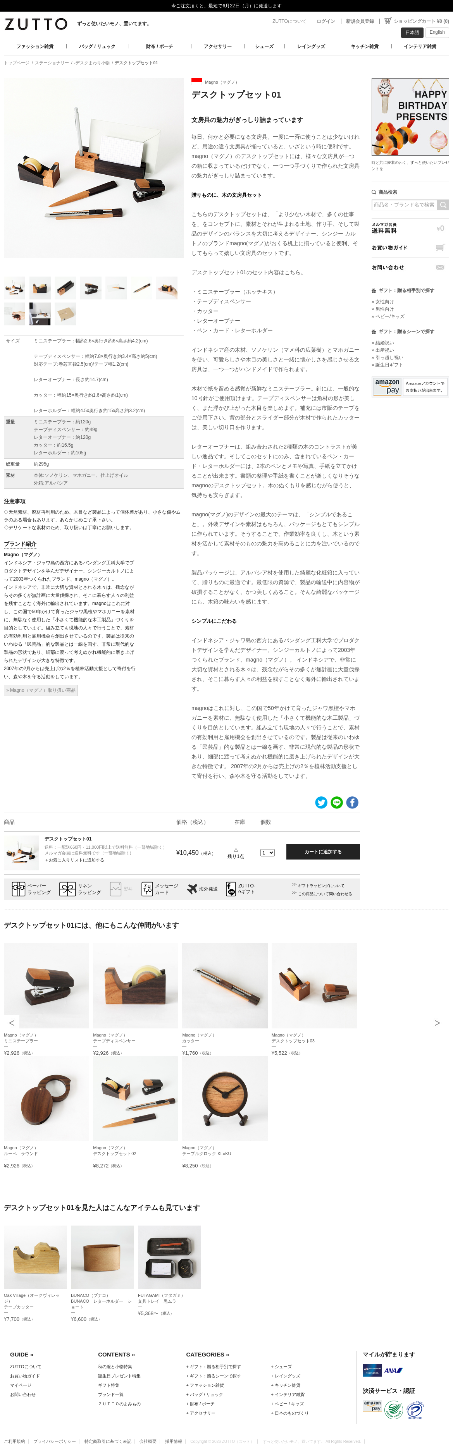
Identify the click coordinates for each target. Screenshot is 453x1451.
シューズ (264, 46)
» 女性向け (383, 301)
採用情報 (173, 1441)
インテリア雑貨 (420, 46)
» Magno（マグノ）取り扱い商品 (41, 690)
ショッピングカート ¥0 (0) (421, 21)
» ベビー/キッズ (388, 316)
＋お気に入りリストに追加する (74, 860)
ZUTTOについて (289, 21)
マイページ (20, 1385)
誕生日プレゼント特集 (119, 1376)
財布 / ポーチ (159, 46)
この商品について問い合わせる (325, 894)
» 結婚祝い (383, 343)
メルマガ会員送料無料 (410, 228)
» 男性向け (383, 309)
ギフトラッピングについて (321, 886)
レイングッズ (311, 46)
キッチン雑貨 (365, 46)
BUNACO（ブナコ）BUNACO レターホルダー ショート (101, 1301)
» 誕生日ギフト (387, 365)
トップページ (16, 62)
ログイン (326, 21)
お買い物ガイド (410, 248)
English (437, 32)
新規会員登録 (360, 21)
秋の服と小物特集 (115, 1366)
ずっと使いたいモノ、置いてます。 (114, 23)
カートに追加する (323, 851)
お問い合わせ (410, 267)
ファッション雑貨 (34, 46)
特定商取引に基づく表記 (107, 1441)
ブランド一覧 (111, 1394)
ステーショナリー (52, 62)
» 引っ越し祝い (387, 357)
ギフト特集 (108, 1385)
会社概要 (148, 1441)
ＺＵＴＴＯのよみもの (119, 1403)
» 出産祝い (383, 350)
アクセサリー (218, 46)
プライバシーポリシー (54, 1441)
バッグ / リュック (97, 46)
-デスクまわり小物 (92, 62)
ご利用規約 (14, 1441)
